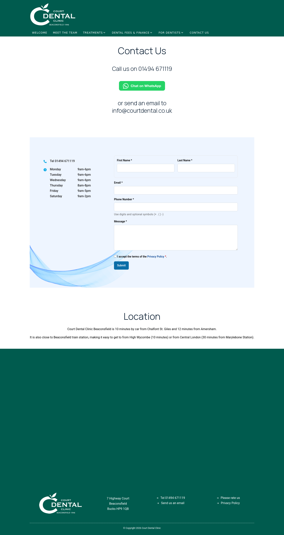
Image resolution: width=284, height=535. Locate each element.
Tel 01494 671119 (62, 161)
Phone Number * (124, 199)
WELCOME (39, 32)
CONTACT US (199, 32)
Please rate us (230, 498)
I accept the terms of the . (140, 256)
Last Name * (185, 160)
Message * (120, 221)
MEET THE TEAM (65, 32)
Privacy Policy (155, 256)
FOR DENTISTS (170, 32)
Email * (118, 182)
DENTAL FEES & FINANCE (130, 32)
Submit (121, 265)
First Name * (124, 160)
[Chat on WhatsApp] (142, 85)
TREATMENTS (93, 32)
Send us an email (172, 503)
